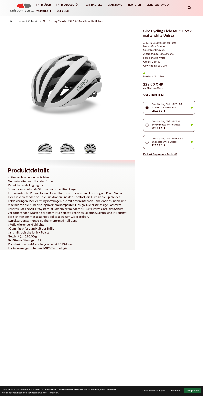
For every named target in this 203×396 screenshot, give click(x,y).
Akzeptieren (192, 390)
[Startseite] (11, 21)
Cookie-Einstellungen (154, 390)
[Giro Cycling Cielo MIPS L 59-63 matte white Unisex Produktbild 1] (45, 148)
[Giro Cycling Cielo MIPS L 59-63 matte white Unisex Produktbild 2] (68, 148)
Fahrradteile (93, 4)
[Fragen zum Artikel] (169, 154)
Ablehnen (175, 390)
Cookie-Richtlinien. (49, 392)
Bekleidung (115, 4)
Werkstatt (43, 11)
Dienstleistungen (157, 4)
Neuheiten (134, 4)
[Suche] (189, 8)
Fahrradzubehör (67, 4)
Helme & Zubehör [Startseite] (27, 21)
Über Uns (63, 11)
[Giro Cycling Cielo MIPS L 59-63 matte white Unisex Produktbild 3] (90, 148)
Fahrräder (43, 4)
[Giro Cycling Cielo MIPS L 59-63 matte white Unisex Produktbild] (67, 82)
